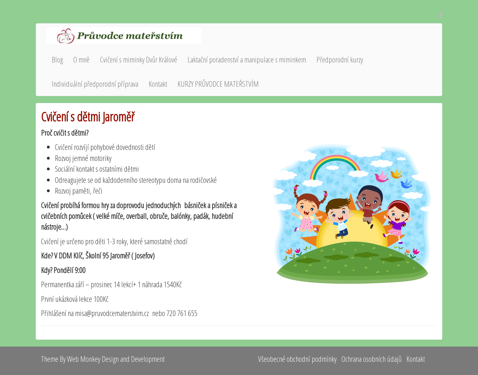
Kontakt (158, 83)
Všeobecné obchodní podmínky (297, 358)
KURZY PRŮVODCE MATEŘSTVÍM (218, 83)
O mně (81, 59)
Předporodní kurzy (339, 59)
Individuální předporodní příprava (95, 83)
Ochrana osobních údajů (371, 358)
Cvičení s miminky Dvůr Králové (138, 59)
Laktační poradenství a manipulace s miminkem (247, 59)
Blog (57, 59)
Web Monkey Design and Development (116, 358)
